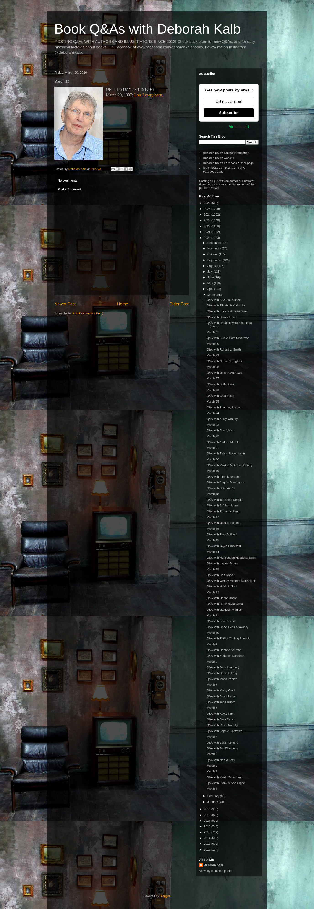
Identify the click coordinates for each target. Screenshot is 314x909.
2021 (207, 232)
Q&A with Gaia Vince (220, 395)
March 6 (212, 684)
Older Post (179, 304)
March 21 (213, 447)
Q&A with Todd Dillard (221, 702)
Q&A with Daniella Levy (222, 673)
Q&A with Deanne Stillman (224, 650)
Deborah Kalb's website (218, 158)
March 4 (212, 736)
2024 (207, 214)
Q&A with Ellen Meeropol (223, 476)
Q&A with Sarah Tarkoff (222, 317)
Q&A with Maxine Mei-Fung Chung (229, 465)
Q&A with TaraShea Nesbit (224, 499)
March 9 (212, 644)
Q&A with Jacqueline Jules (224, 609)
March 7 (212, 661)
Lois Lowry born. (148, 95)
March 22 (213, 436)
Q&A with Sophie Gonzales (224, 731)
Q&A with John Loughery (223, 667)
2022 (207, 226)
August (212, 266)
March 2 (212, 765)
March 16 (213, 528)
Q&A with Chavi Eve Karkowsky (227, 627)
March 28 (213, 367)
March (212, 294)
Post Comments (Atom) (88, 313)
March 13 (213, 569)
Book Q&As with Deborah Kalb (147, 28)
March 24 (213, 413)
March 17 (213, 517)
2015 (207, 832)
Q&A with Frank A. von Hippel (226, 783)
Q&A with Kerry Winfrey (222, 419)
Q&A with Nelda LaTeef (222, 586)
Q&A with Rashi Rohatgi (222, 725)
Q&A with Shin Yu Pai (221, 488)
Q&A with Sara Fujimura (222, 742)
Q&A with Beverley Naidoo (224, 407)
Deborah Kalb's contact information (226, 153)
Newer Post (65, 304)
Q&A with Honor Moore (222, 598)
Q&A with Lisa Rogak (220, 575)
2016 (207, 826)
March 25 (213, 401)
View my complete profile (215, 871)
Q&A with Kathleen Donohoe (225, 655)
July (210, 271)
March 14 (213, 551)
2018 (207, 815)
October (213, 254)
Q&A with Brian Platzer (222, 696)
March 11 (213, 615)
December (214, 242)
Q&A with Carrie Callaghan (224, 361)
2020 (207, 237)
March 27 (213, 378)
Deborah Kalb (213, 865)
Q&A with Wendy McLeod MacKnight (231, 580)
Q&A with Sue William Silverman (228, 338)
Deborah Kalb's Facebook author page (228, 163)
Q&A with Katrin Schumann (224, 777)
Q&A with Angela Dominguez (225, 482)
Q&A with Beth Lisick (220, 384)
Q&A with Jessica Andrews (224, 372)
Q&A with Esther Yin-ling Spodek (228, 638)
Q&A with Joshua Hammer (224, 523)
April (210, 289)
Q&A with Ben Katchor (221, 621)
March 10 (213, 632)
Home (122, 304)
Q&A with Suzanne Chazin (224, 299)
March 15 (213, 540)
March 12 (213, 592)
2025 (207, 208)
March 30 (213, 343)
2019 (207, 809)
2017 (207, 820)
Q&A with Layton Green (222, 563)
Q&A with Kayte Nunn (221, 713)
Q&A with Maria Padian (222, 679)
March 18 (213, 494)
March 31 (213, 332)
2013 (207, 843)
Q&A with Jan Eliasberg (222, 748)
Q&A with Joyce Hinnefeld (224, 546)
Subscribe (229, 113)
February (213, 796)
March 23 (213, 424)
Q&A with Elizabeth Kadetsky (226, 305)
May (210, 283)
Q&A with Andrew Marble (223, 442)
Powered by (229, 126)
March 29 (213, 355)
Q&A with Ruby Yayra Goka (225, 603)
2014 (207, 838)
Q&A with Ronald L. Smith (224, 349)
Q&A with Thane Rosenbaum (226, 453)
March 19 (213, 471)
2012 (207, 849)
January (213, 801)
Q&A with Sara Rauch (221, 719)
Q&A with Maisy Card (221, 690)
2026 (207, 203)
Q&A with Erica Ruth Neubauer (227, 311)
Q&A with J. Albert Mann (222, 505)
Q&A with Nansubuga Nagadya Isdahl (231, 557)
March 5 (212, 707)
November (214, 248)
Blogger (165, 896)
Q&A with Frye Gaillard (222, 534)
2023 (207, 220)
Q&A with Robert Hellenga (224, 511)
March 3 (212, 754)
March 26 (213, 390)
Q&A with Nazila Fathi (221, 760)
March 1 (212, 788)
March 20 (213, 459)
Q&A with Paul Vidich (220, 430)
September (215, 260)
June (211, 277)
